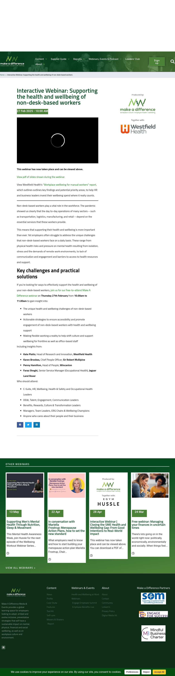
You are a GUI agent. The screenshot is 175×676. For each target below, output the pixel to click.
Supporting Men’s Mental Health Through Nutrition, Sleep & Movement (23, 524)
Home (2, 75)
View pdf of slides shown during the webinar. (41, 177)
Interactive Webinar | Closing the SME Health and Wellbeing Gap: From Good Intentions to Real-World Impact (108, 527)
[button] (41, 59)
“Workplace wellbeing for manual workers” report (69, 184)
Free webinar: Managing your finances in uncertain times (149, 524)
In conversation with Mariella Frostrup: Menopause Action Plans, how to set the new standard (66, 527)
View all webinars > (21, 568)
